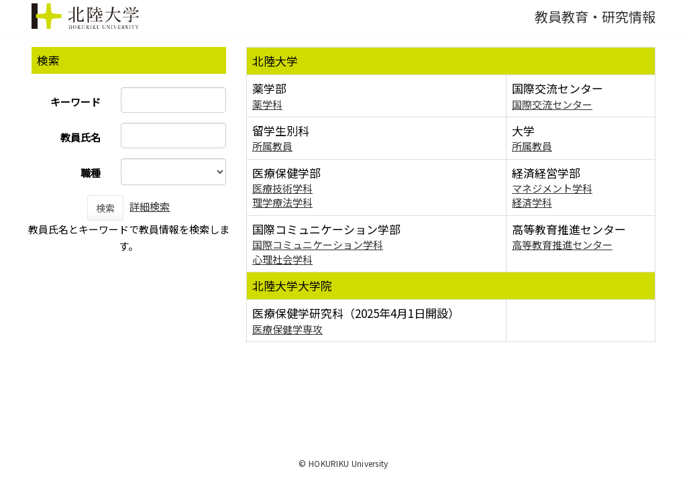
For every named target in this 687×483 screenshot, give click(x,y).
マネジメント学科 (552, 188)
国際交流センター (552, 104)
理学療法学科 (282, 202)
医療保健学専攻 (287, 329)
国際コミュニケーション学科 (317, 244)
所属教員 (272, 146)
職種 (91, 173)
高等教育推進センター (562, 244)
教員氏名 (80, 137)
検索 (105, 208)
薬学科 (267, 104)
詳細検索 (149, 206)
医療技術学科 (282, 188)
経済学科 (532, 202)
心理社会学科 (282, 259)
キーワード (75, 102)
